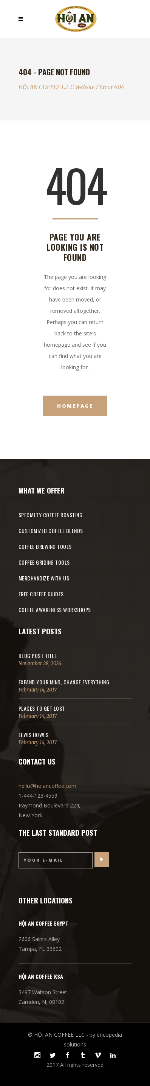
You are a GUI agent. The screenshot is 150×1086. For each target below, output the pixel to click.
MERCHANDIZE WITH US (44, 578)
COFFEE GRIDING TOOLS (44, 562)
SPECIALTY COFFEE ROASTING (51, 515)
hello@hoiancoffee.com (47, 785)
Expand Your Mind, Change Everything (64, 682)
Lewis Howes (34, 735)
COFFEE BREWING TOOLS (45, 546)
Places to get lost (42, 708)
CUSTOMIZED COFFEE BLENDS (51, 531)
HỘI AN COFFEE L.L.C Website (57, 87)
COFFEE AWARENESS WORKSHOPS (55, 610)
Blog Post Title (38, 656)
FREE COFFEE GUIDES (41, 594)
